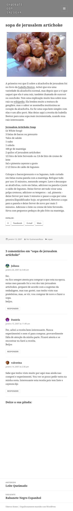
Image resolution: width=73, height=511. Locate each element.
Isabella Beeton (26, 87)
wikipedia (19, 101)
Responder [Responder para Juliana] (12, 308)
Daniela (15, 319)
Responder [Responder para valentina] (12, 391)
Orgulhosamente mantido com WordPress (38, 506)
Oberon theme (12, 506)
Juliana (15, 265)
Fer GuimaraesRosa (34, 239)
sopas (50, 239)
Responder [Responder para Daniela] (12, 351)
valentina (16, 362)
